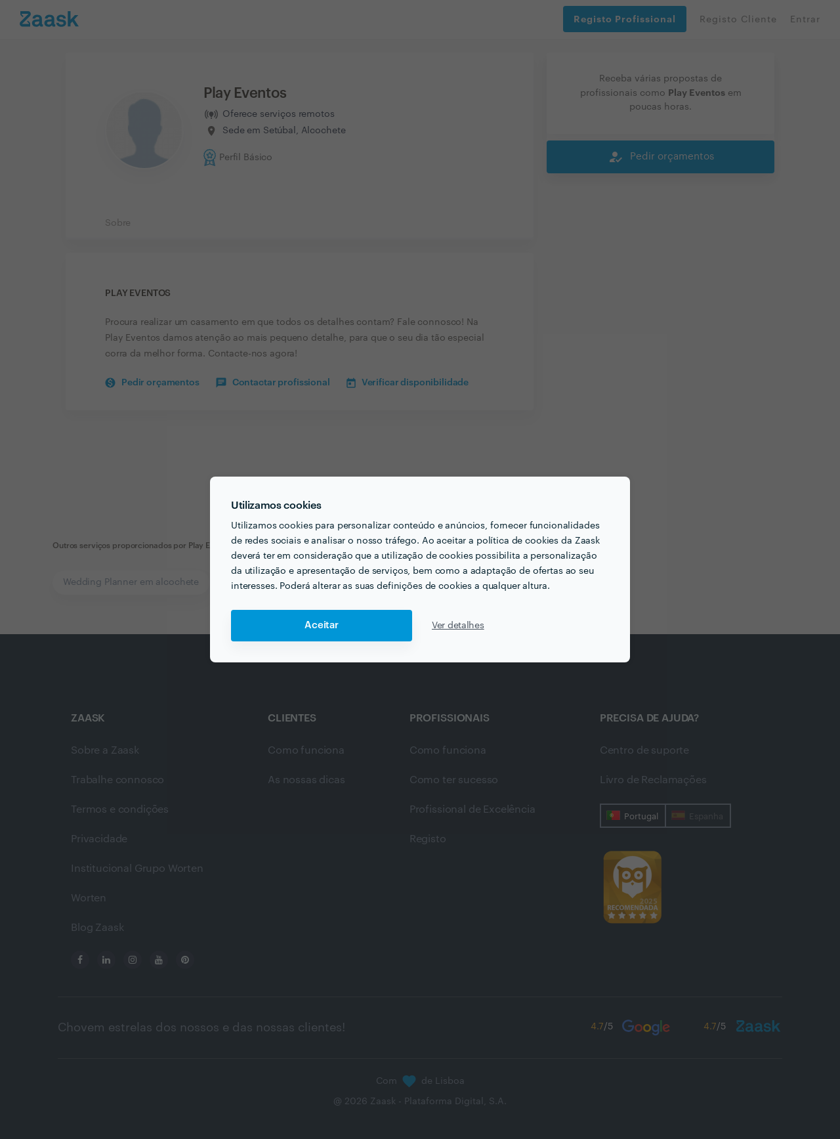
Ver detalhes (458, 625)
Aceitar (321, 625)
